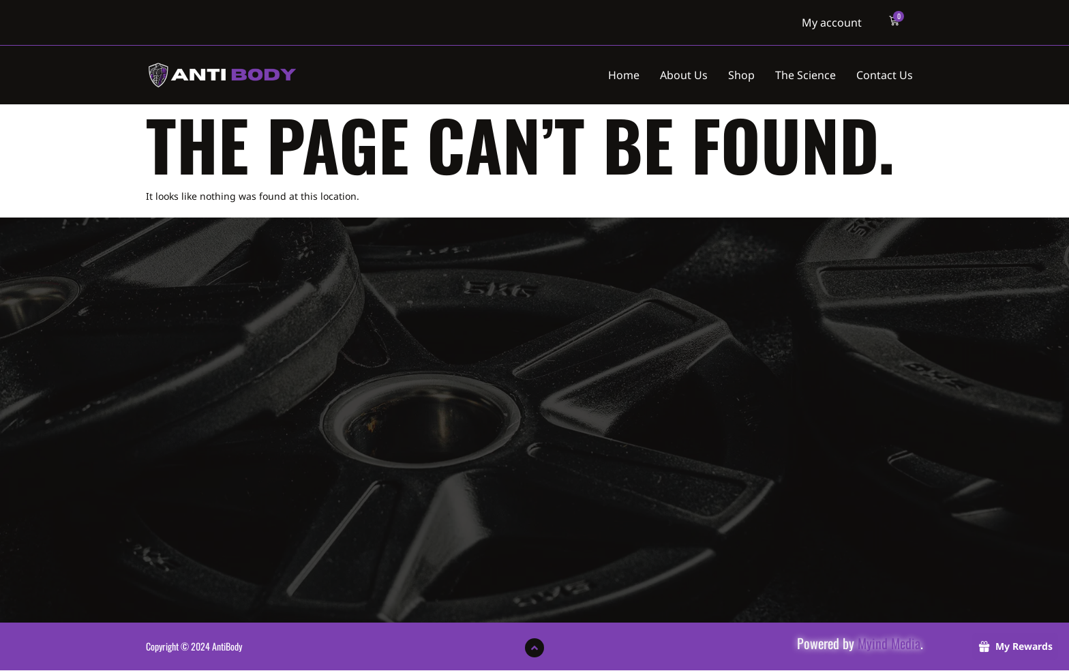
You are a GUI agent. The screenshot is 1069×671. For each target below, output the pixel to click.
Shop (741, 75)
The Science (805, 75)
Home (623, 75)
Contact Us (884, 75)
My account (832, 22)
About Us (684, 75)
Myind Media (889, 643)
